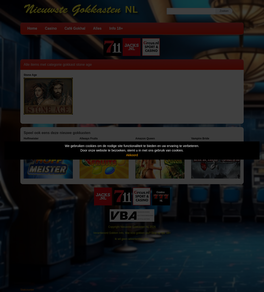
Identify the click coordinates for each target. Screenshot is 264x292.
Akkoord (132, 155)
